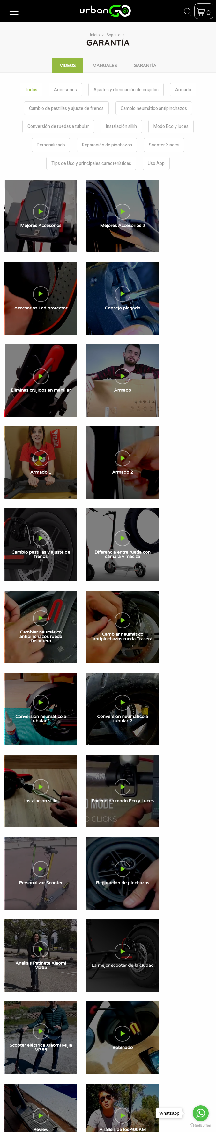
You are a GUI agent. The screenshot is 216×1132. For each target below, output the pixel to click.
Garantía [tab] (144, 65)
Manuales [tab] (104, 65)
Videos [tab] (68, 65)
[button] (14, 11)
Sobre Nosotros (96, 690)
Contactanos (93, 706)
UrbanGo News (96, 698)
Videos (87, 722)
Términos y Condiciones (105, 738)
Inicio (95, 35)
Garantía (89, 730)
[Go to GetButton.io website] (200, 1125)
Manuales (90, 714)
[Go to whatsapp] (201, 1113)
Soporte (113, 35)
